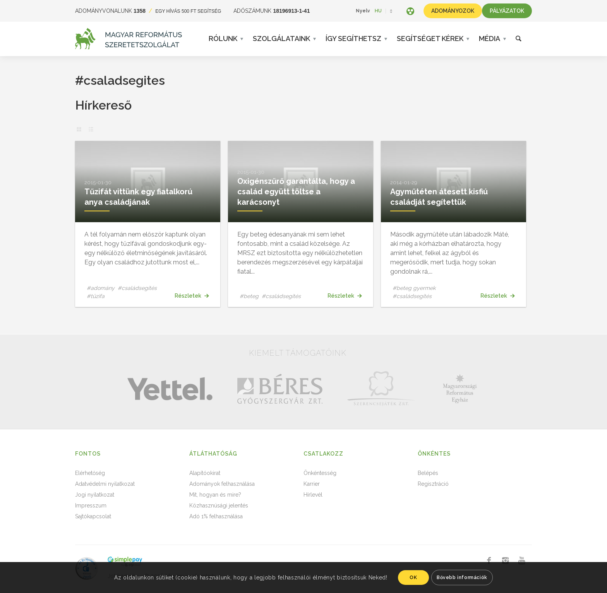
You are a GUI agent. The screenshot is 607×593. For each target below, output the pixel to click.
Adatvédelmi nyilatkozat (105, 484)
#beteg (249, 296)
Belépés (428, 473)
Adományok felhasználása (222, 484)
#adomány (101, 288)
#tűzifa (96, 296)
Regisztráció (433, 484)
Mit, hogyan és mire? (215, 495)
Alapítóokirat (204, 473)
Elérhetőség (90, 473)
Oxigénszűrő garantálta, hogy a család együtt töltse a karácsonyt (296, 192)
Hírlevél (313, 495)
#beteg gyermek (414, 288)
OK (413, 577)
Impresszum (90, 505)
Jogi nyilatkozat (94, 495)
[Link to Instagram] (505, 560)
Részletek (192, 296)
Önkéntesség (320, 473)
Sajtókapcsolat (93, 516)
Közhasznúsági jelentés (218, 505)
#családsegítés (137, 288)
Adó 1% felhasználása (216, 516)
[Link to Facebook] (489, 560)
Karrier (312, 484)
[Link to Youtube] (521, 560)
